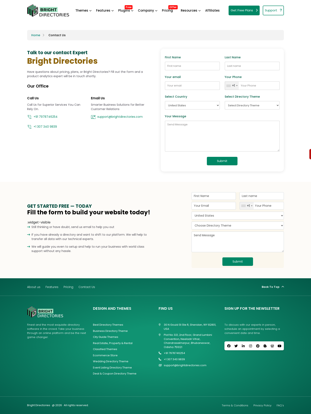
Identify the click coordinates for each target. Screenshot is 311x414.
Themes (81, 10)
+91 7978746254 (42, 117)
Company (146, 10)
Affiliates (212, 10)
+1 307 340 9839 (42, 127)
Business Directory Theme (110, 331)
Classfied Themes (105, 349)
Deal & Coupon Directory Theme (114, 374)
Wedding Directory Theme (110, 361)
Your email (173, 77)
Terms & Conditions (235, 405)
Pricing (167, 10)
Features (103, 10)
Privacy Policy (262, 405)
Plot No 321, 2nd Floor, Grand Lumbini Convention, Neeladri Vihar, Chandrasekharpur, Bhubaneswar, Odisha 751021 (185, 341)
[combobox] (232, 86)
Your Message (175, 116)
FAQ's (280, 405)
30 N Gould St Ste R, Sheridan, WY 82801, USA (187, 327)
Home (35, 35)
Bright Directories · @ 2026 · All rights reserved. (58, 405)
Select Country (176, 97)
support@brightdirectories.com (117, 117)
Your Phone (233, 77)
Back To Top (273, 287)
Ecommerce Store (105, 355)
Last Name (233, 57)
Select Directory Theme (242, 97)
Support (273, 10)
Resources (189, 10)
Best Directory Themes (108, 325)
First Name (173, 57)
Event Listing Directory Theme (112, 368)
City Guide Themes (105, 337)
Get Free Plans (244, 10)
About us (33, 287)
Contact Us (57, 35)
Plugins (124, 10)
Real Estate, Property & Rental (113, 343)
